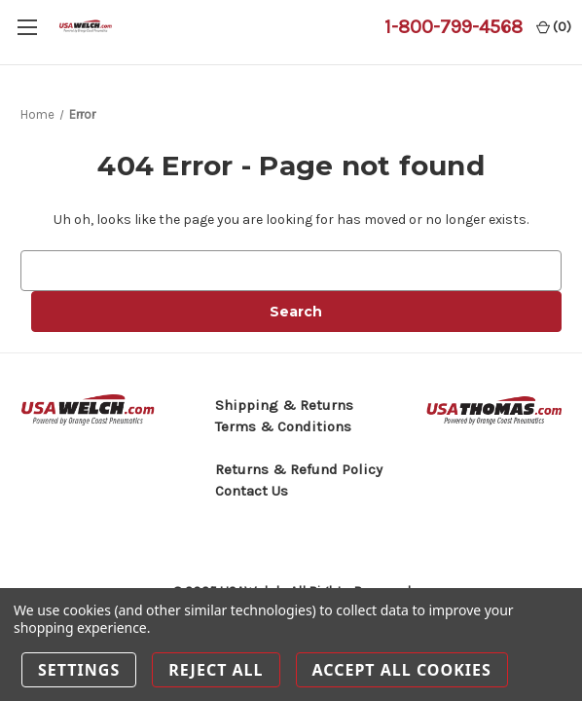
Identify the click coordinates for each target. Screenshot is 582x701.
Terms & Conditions (283, 426)
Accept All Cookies (401, 670)
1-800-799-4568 (453, 27)
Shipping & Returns (284, 405)
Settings (79, 670)
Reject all (215, 670)
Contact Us (251, 490)
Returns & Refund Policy (298, 469)
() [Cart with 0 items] (553, 26)
